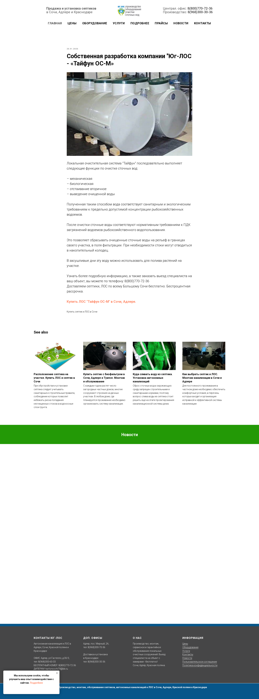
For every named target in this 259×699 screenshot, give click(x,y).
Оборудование (190, 647)
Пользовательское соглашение (199, 661)
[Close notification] (57, 673)
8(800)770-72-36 (199, 8)
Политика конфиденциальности (199, 665)
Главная (55, 23)
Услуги (119, 23)
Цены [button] (72, 23)
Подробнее (36, 682)
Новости (180, 23)
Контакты (202, 23)
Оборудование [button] (94, 23)
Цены (185, 643)
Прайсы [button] (161, 23)
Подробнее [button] (139, 23)
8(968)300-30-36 (200, 12)
